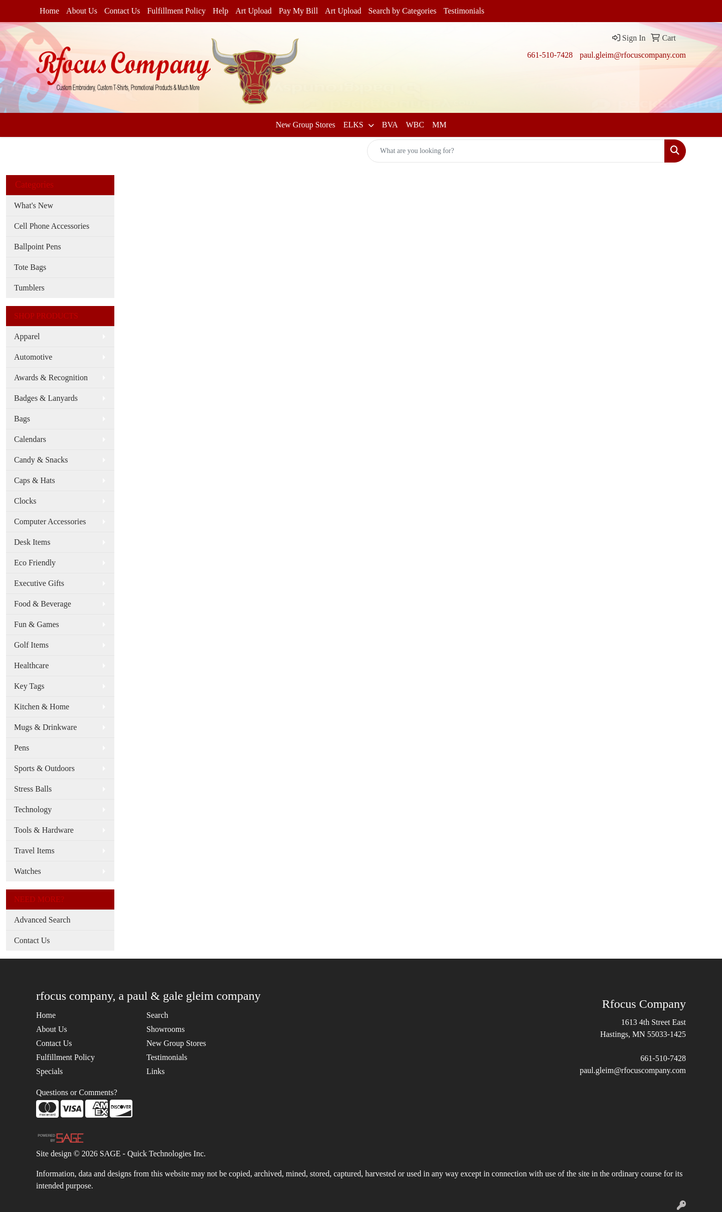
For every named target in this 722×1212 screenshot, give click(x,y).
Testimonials (464, 11)
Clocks (25, 501)
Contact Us (122, 11)
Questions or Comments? (76, 1092)
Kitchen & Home (41, 706)
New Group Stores (305, 124)
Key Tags (29, 686)
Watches (27, 871)
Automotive (33, 357)
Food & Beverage (42, 603)
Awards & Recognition (51, 377)
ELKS (354, 124)
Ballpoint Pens (37, 246)
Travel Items (34, 850)
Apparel (27, 336)
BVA (390, 124)
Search (157, 1015)
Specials (49, 1071)
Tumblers (29, 287)
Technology (33, 809)
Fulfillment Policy (176, 11)
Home (49, 11)
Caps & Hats (34, 480)
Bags (22, 418)
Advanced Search (42, 920)
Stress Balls (33, 789)
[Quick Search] (516, 151)
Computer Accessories (50, 521)
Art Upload (253, 11)
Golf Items (31, 645)
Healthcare (31, 665)
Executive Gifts (39, 583)
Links (155, 1071)
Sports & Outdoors (44, 768)
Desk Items (32, 542)
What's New (33, 205)
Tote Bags (30, 267)
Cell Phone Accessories (51, 226)
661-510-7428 (550, 55)
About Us (81, 11)
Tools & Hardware (44, 830)
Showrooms (165, 1029)
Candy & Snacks (41, 460)
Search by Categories (403, 11)
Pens (21, 747)
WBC (415, 124)
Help (220, 11)
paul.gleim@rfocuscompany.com (633, 55)
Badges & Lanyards (46, 398)
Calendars (30, 439)
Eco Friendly (35, 562)
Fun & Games (36, 624)
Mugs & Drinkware (45, 727)
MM (439, 124)
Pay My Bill (298, 11)
